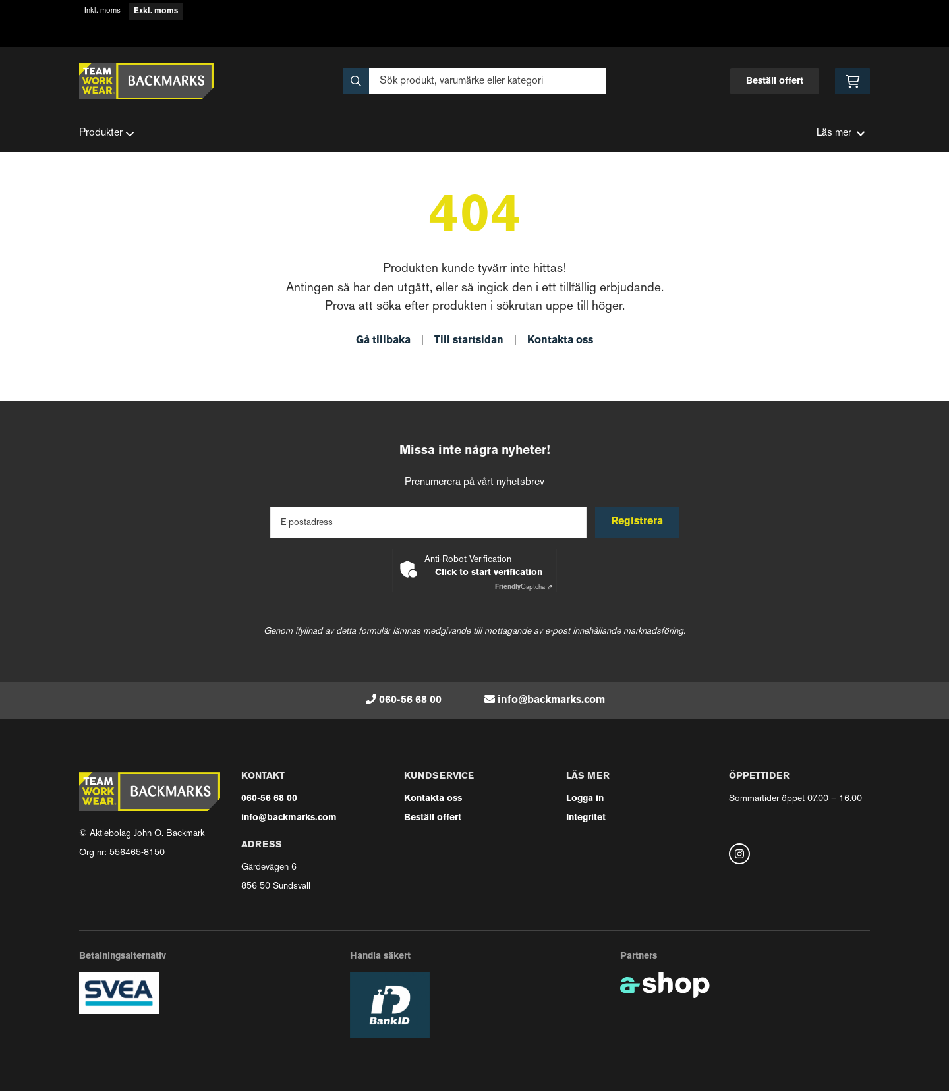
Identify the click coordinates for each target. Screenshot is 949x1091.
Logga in (585, 799)
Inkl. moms (102, 10)
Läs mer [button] (841, 133)
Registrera (638, 521)
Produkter (106, 133)
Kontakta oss (560, 340)
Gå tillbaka (383, 340)
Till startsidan (468, 340)
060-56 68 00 (410, 700)
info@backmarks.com (551, 700)
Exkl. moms (156, 11)
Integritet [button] (586, 818)
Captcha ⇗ (523, 587)
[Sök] (474, 81)
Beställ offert (774, 81)
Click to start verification (488, 573)
